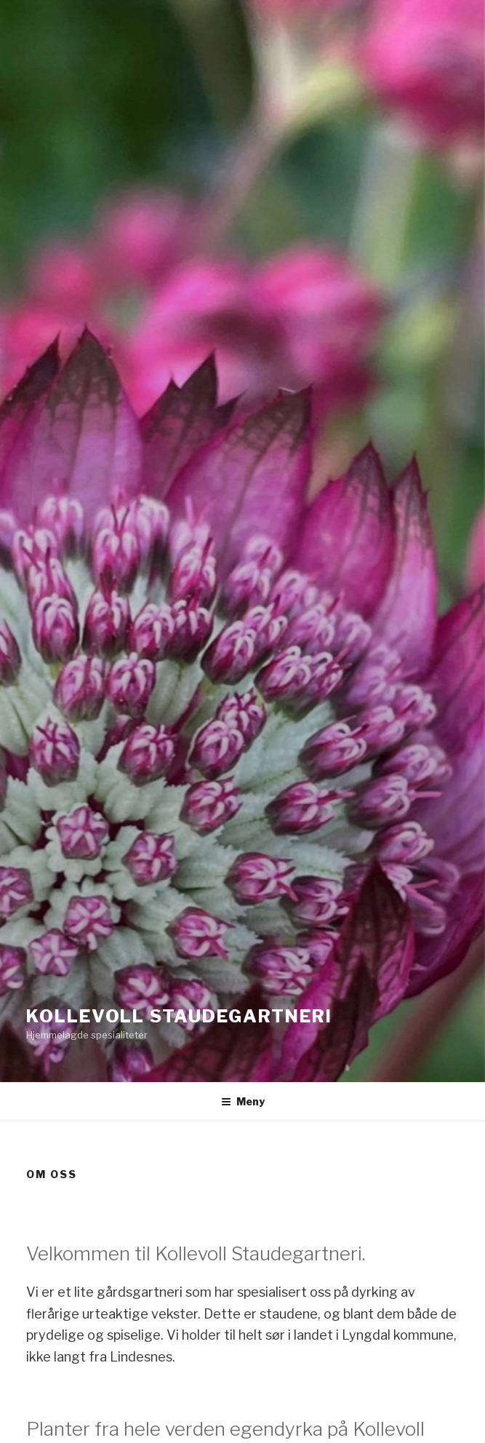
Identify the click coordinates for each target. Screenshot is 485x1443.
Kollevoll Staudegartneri (179, 1016)
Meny (243, 1101)
